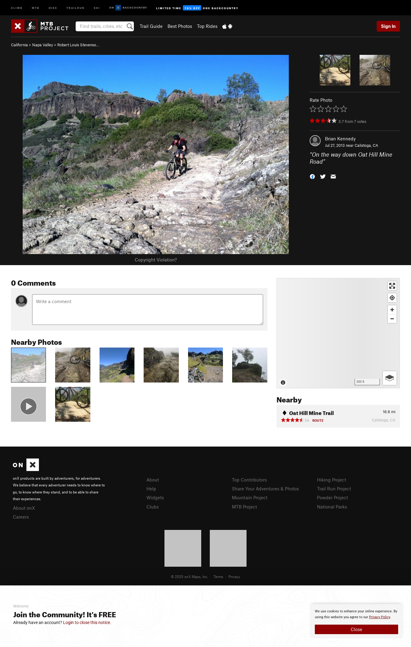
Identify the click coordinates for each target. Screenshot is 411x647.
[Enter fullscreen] (392, 285)
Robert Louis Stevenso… (78, 44)
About (152, 479)
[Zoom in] (392, 309)
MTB (36, 8)
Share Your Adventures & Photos (265, 488)
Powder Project (332, 497)
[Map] (338, 333)
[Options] (390, 378)
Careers (21, 517)
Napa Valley (42, 44)
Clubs (152, 506)
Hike (53, 8)
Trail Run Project (334, 488)
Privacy (234, 576)
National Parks (332, 506)
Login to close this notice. (87, 622)
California (19, 44)
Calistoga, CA (366, 145)
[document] (356, 621)
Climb (17, 8)
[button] (312, 175)
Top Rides (207, 26)
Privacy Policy (379, 617)
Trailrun (75, 8)
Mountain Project (249, 497)
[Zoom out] (392, 318)
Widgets (155, 497)
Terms (218, 576)
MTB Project (244, 506)
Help (151, 488)
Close (356, 629)
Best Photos (180, 26)
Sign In (388, 26)
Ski (97, 8)
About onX (24, 508)
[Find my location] (392, 297)
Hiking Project (331, 479)
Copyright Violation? (156, 259)
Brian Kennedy (340, 138)
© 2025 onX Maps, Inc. (189, 576)
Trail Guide (151, 26)
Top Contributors (249, 479)
